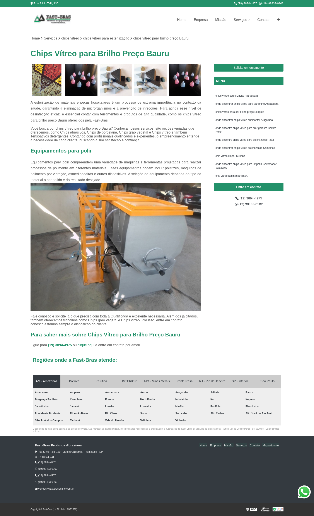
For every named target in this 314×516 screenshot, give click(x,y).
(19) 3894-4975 (245, 3)
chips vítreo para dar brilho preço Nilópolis (240, 112)
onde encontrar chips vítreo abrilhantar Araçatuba (244, 120)
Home (181, 20)
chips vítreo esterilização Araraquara (236, 96)
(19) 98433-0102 (271, 3)
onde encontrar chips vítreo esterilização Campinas (245, 149)
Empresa (201, 20)
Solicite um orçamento (249, 68)
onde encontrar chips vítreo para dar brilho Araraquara (246, 104)
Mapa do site (271, 445)
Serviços (240, 20)
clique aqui (86, 345)
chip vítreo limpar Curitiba (230, 157)
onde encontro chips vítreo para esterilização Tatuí (244, 141)
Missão (220, 20)
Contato (263, 20)
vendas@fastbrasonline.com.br (54, 488)
